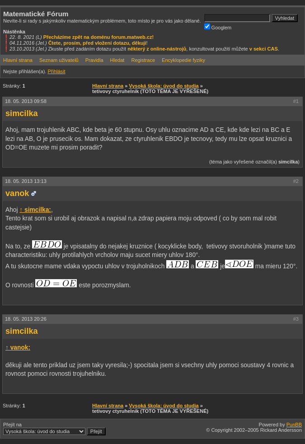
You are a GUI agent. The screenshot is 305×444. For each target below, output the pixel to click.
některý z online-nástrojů (156, 48)
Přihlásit (56, 71)
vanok (17, 193)
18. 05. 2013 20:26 (26, 319)
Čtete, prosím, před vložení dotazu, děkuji (97, 43)
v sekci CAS (263, 48)
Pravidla (94, 60)
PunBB (294, 424)
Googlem (218, 26)
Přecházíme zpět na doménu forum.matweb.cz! (98, 37)
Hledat (117, 60)
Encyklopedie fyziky (183, 60)
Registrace (143, 60)
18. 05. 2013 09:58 (26, 101)
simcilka (21, 113)
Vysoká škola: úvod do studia (163, 86)
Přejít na (54, 428)
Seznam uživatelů (59, 60)
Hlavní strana (18, 60)
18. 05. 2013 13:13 (26, 181)
